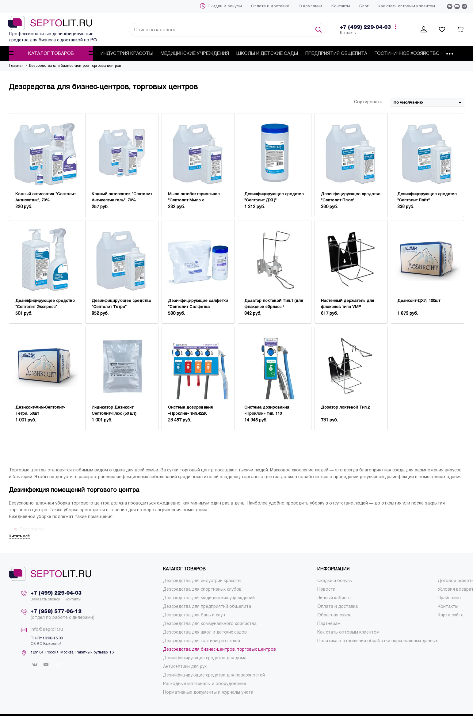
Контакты (348, 33)
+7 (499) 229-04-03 (365, 27)
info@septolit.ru (47, 630)
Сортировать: (368, 102)
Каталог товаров (51, 53)
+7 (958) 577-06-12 (56, 611)
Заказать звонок (45, 599)
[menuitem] (225, 6)
